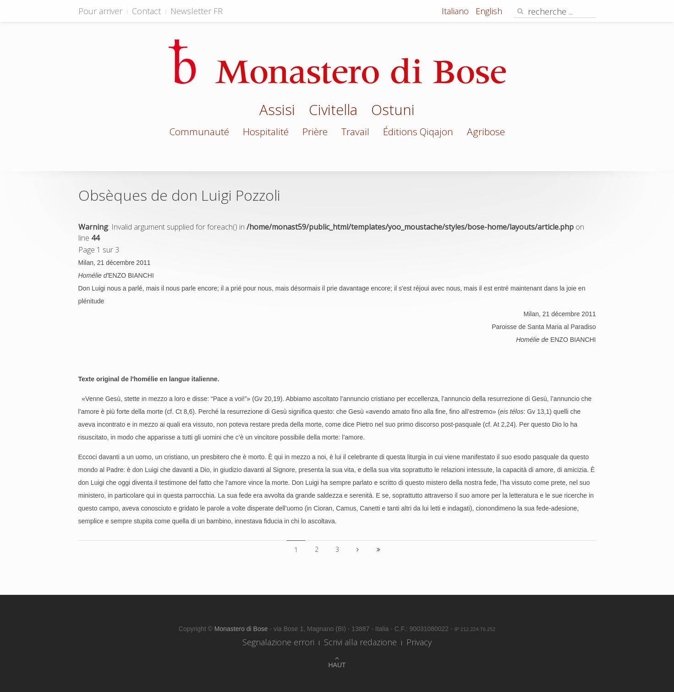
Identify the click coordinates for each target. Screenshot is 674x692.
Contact (146, 10)
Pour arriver (100, 10)
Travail (355, 131)
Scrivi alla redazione (360, 642)
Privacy (419, 642)
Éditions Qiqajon (418, 131)
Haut (336, 665)
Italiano (456, 10)
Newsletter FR (196, 10)
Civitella (333, 111)
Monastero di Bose (242, 628)
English (489, 10)
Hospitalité (266, 131)
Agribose (486, 131)
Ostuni (393, 111)
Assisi (277, 111)
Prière (315, 131)
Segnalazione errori (278, 642)
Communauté (199, 131)
